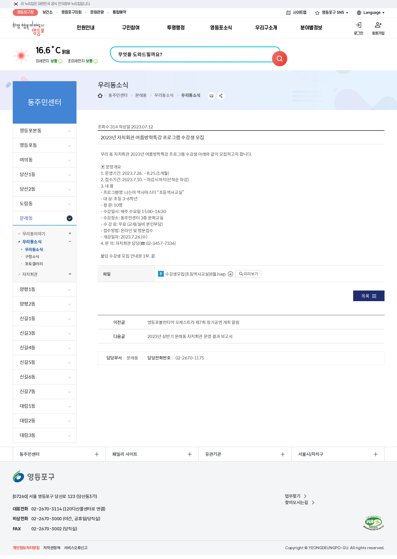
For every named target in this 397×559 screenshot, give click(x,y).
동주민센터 (118, 95)
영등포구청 (25, 12)
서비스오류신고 (75, 547)
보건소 (47, 12)
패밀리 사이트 (125, 454)
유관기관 (213, 454)
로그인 (358, 33)
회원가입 (378, 33)
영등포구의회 (71, 12)
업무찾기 (292, 496)
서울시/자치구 (310, 454)
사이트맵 (299, 12)
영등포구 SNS (333, 12)
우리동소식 (164, 95)
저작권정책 (51, 547)
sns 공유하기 (221, 96)
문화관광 (97, 12)
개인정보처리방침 (26, 547)
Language (372, 12)
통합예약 (119, 12)
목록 (368, 296)
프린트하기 (211, 96)
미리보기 (248, 274)
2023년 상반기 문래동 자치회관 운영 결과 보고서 (190, 336)
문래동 (141, 95)
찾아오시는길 (296, 502)
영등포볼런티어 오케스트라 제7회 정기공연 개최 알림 (193, 322)
